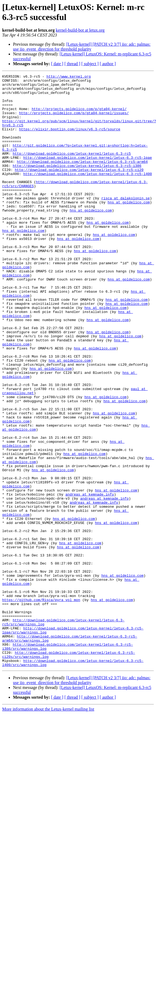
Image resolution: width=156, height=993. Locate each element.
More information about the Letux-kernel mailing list (48, 827)
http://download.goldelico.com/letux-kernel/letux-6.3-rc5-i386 (77, 184)
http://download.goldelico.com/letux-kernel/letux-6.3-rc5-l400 (87, 194)
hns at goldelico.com (129, 228)
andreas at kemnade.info (89, 578)
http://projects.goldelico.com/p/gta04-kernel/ (79, 116)
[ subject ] (90, 63)
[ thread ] (72, 63)
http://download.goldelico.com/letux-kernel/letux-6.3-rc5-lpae (87, 174)
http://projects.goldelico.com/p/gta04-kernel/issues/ (74, 120)
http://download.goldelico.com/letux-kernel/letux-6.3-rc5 (72, 169)
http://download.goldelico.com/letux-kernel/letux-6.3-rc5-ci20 (79, 189)
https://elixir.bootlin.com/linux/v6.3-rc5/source (69, 140)
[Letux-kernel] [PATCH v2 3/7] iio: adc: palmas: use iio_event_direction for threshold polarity (82, 46)
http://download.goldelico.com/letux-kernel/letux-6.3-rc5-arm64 (82, 179)
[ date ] (57, 63)
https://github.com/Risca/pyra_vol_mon (41, 705)
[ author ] (108, 63)
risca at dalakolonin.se (125, 223)
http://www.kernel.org (69, 77)
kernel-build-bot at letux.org (80, 30)
